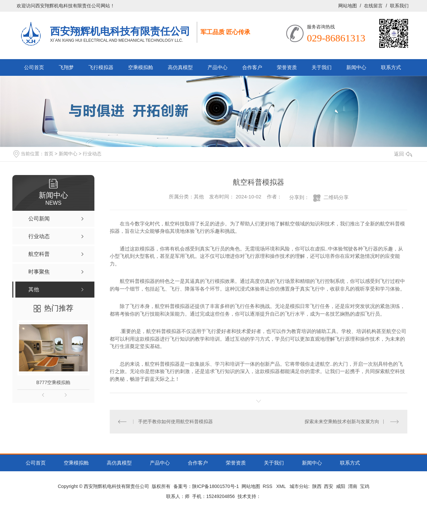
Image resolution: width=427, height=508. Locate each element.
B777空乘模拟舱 (53, 382)
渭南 (352, 486)
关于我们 (322, 67)
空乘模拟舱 (140, 67)
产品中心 (217, 67)
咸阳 (340, 486)
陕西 (317, 486)
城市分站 (299, 486)
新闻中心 (356, 67)
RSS (268, 486)
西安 (328, 486)
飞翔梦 (66, 67)
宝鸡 (364, 486)
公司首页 (34, 67)
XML (281, 486)
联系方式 (391, 67)
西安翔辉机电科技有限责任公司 (120, 31)
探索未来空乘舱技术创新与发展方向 (342, 421)
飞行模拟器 (100, 67)
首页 (48, 153)
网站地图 (347, 5)
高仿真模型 (180, 67)
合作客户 (252, 67)
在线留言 (373, 5)
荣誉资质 (287, 67)
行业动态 (92, 153)
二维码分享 (336, 197)
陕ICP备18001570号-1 (215, 486)
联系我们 (399, 5)
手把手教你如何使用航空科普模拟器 (175, 421)
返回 (403, 154)
